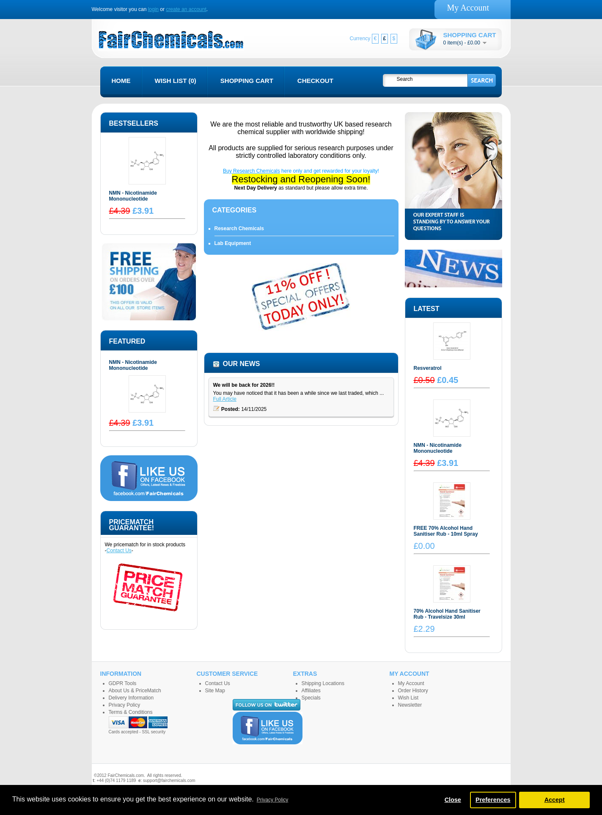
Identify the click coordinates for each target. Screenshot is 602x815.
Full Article (224, 399)
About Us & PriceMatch (135, 691)
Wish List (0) (175, 80)
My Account (468, 7)
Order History (413, 691)
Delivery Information (131, 698)
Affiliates (311, 691)
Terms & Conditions (131, 712)
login (153, 9)
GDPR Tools (123, 683)
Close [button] (453, 799)
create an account (186, 9)
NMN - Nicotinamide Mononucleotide (133, 196)
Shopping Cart (246, 80)
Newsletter (410, 705)
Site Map (215, 691)
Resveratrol (428, 368)
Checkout (315, 80)
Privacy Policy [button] (273, 800)
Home (121, 80)
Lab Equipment (232, 243)
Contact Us (119, 550)
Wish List (408, 698)
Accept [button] (554, 799)
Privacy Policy (124, 705)
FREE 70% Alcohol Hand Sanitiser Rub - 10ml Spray (446, 531)
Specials (311, 698)
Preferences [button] (493, 799)
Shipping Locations (323, 683)
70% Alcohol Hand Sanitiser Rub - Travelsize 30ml (447, 614)
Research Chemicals (239, 228)
